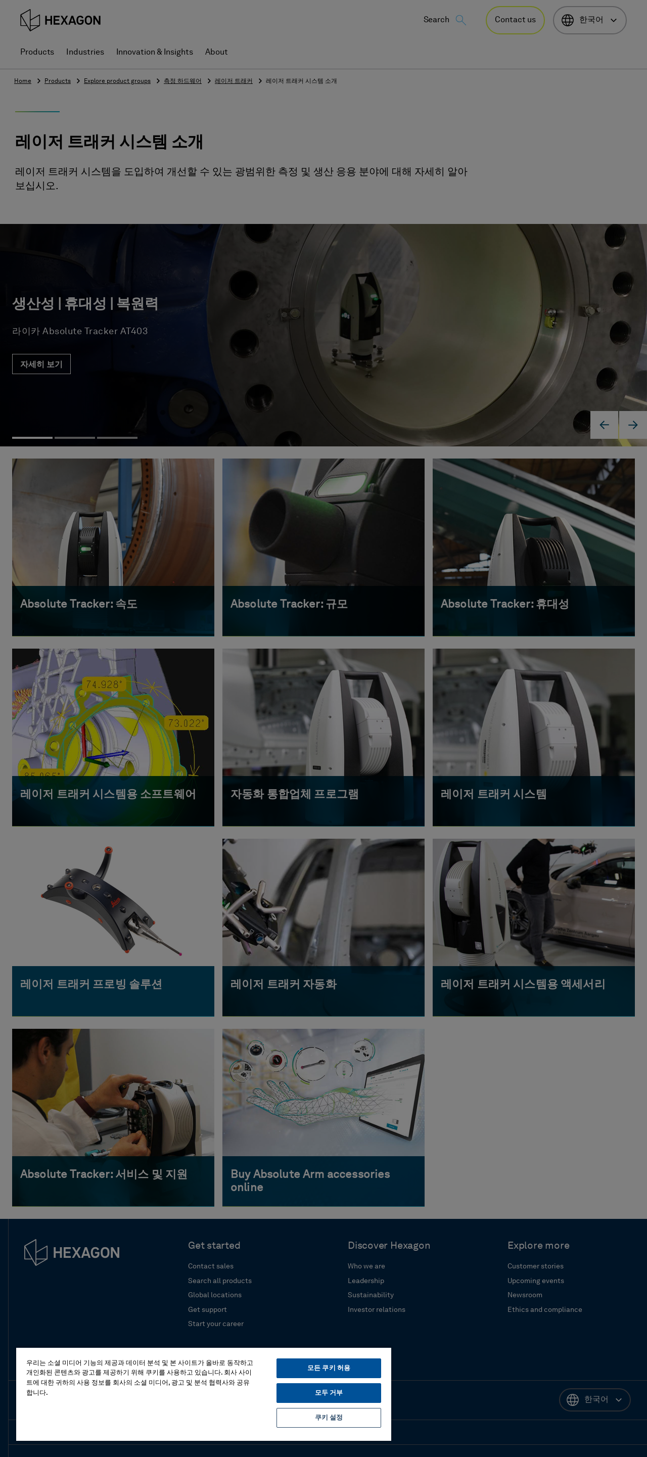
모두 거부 (329, 1393)
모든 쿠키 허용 (328, 1368)
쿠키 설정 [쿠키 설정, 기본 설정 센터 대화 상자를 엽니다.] (329, 1418)
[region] (203, 1394)
